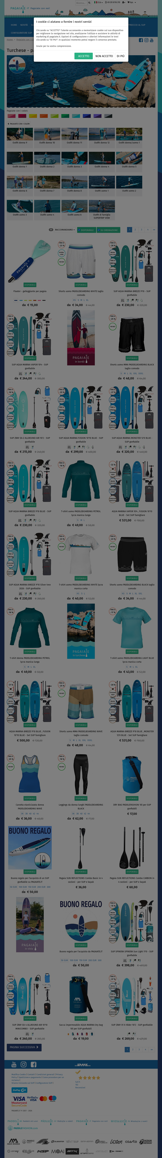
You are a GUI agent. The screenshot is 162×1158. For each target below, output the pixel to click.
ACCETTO (84, 56)
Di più (121, 56)
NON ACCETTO (104, 56)
